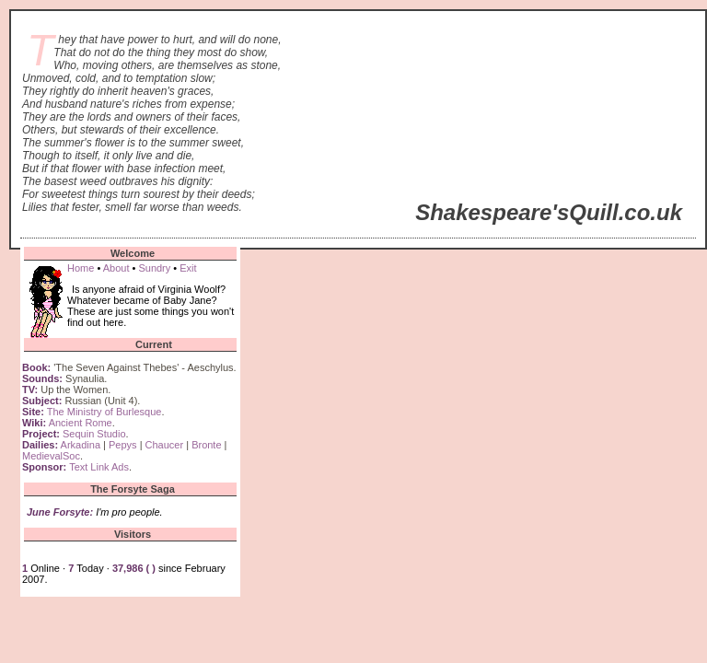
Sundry (154, 267)
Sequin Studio (94, 433)
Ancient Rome (80, 422)
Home (80, 267)
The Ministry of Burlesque (104, 411)
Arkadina (80, 444)
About (116, 267)
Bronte (206, 444)
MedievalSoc (51, 455)
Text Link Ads (99, 466)
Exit (188, 267)
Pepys (123, 444)
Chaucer (164, 444)
